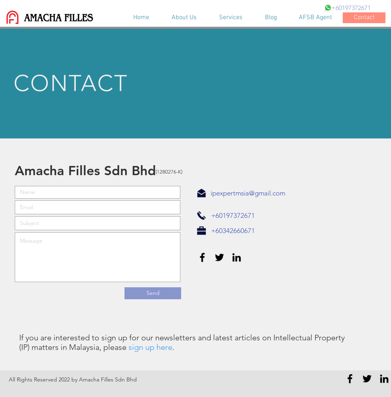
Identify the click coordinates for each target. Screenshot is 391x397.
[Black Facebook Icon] (202, 257)
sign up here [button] (150, 347)
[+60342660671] (233, 231)
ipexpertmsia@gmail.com (248, 193)
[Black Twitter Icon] (219, 257)
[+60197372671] (350, 8)
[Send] (152, 293)
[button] (127, 347)
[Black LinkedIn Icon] (237, 257)
